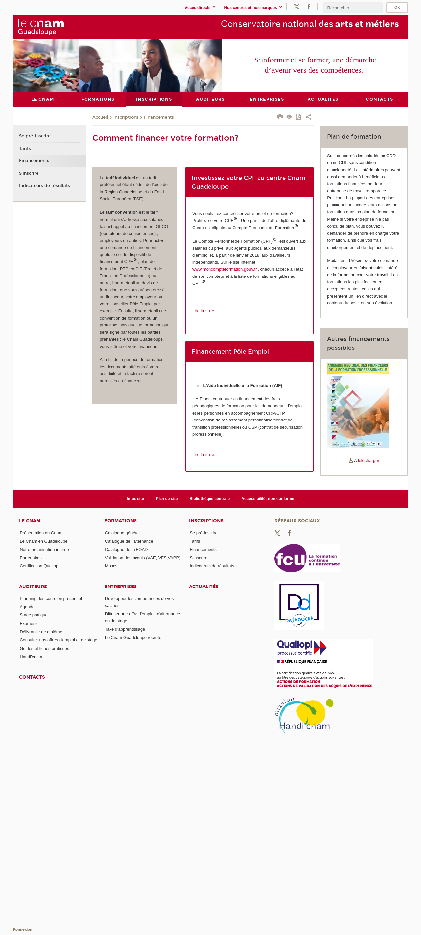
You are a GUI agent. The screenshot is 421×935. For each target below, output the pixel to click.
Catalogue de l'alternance (129, 541)
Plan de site (167, 498)
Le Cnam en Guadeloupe (43, 541)
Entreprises (120, 586)
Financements (159, 117)
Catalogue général (122, 532)
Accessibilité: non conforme (267, 498)
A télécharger (364, 460)
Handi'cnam (31, 656)
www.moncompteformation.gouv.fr (224, 269)
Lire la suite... (205, 310)
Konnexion (22, 929)
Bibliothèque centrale (209, 498)
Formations (120, 521)
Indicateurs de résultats (44, 185)
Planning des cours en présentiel (51, 598)
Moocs (111, 565)
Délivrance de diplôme (41, 631)
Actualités (204, 586)
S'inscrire (28, 173)
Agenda (27, 606)
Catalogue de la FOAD (126, 549)
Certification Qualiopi (39, 565)
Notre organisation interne (44, 549)
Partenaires (30, 557)
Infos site (135, 498)
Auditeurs (33, 586)
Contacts (32, 677)
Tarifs (25, 148)
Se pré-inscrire (35, 136)
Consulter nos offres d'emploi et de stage (58, 639)
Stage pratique (34, 614)
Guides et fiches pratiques (44, 648)
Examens (28, 623)
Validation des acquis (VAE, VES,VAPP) (143, 557)
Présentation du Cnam (41, 532)
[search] (352, 7)
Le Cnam (29, 521)
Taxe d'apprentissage (125, 629)
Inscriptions (125, 117)
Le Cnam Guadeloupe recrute (133, 637)
